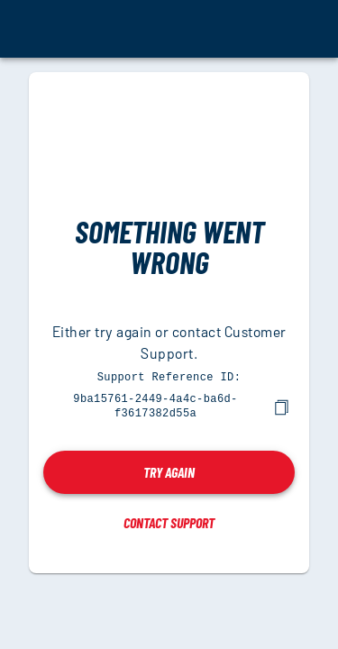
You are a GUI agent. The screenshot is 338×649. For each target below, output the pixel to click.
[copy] (281, 405)
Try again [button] (169, 470)
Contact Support (169, 520)
